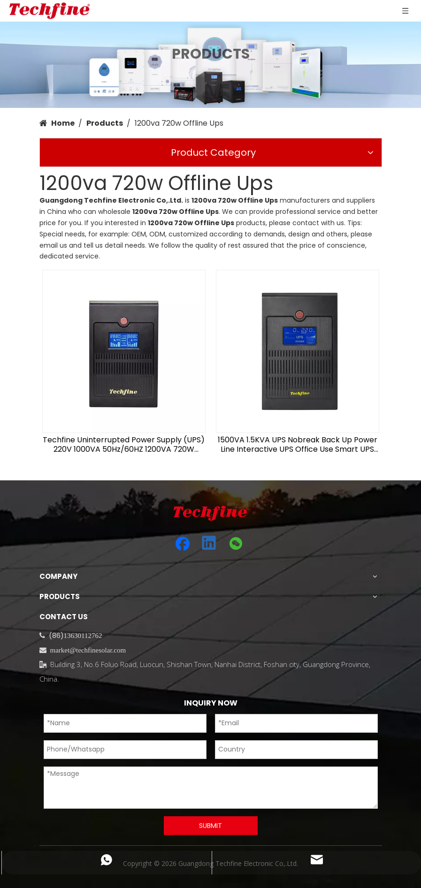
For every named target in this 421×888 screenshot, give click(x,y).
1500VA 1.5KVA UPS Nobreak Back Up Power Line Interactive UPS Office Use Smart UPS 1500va (297, 444)
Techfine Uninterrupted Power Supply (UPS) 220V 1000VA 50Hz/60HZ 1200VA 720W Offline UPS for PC (124, 444)
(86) (56, 635)
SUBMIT (210, 825)
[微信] (236, 543)
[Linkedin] (209, 543)
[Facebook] (182, 543)
